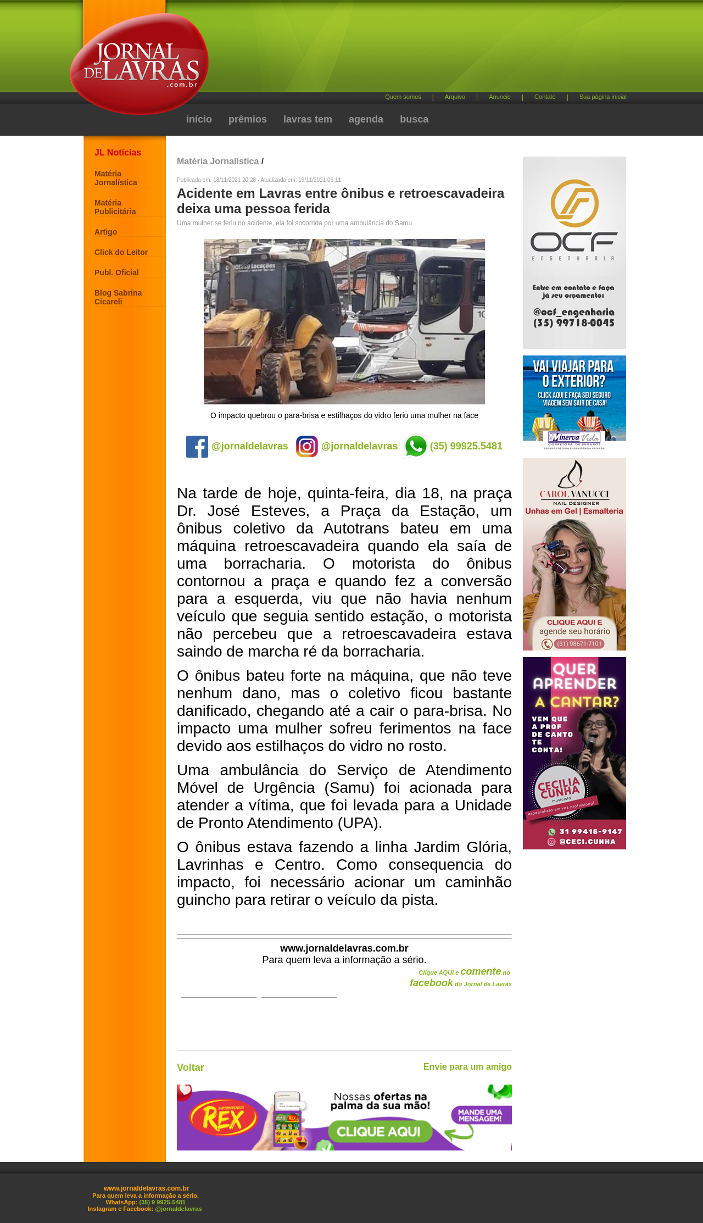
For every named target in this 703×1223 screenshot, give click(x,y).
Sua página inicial (603, 96)
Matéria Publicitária (115, 207)
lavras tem (307, 119)
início (199, 119)
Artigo (105, 231)
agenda (366, 119)
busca (414, 119)
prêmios (247, 119)
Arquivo (455, 96)
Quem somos (403, 96)
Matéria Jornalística (115, 178)
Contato (545, 96)
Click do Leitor (121, 252)
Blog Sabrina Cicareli (118, 297)
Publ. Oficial (116, 272)
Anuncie (500, 96)
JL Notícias (117, 152)
